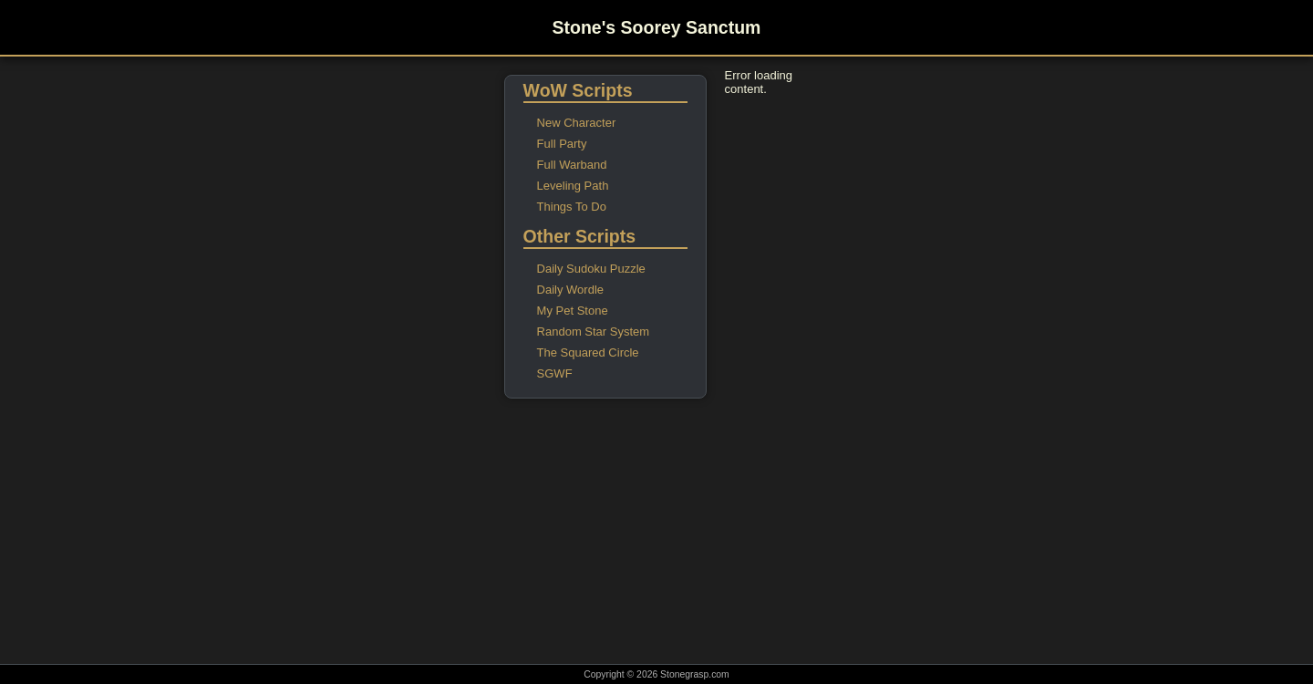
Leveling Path (573, 185)
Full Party (562, 143)
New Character (576, 123)
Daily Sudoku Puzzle (591, 268)
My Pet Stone (572, 310)
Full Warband (572, 164)
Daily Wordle (570, 289)
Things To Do (571, 206)
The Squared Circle (588, 352)
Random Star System (593, 331)
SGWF (555, 373)
